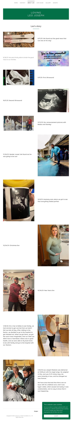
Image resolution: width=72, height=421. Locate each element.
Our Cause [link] (40, 2)
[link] (36, 16)
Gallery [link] (48, 2)
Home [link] (16, 2)
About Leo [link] (31, 2)
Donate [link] (55, 2)
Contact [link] (22, 2)
